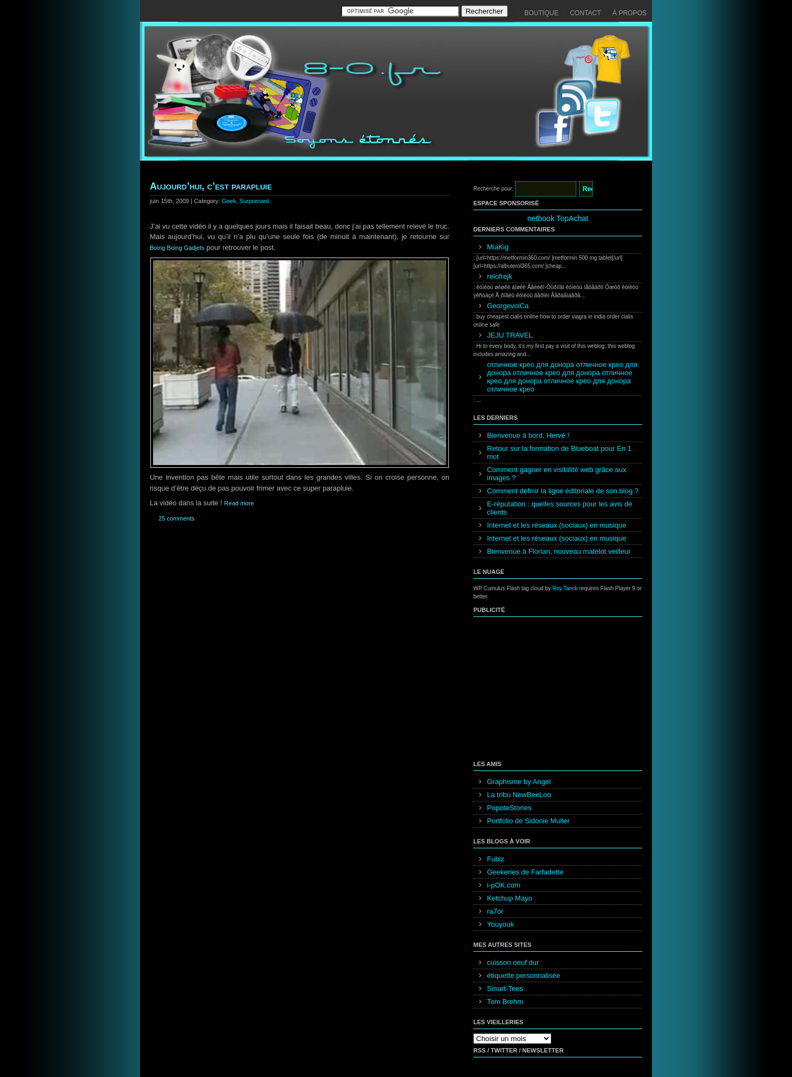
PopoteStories (509, 808)
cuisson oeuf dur (513, 962)
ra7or (495, 911)
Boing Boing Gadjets (177, 247)
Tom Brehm (505, 1002)
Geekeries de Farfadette (525, 872)
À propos (629, 13)
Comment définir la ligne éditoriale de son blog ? (562, 491)
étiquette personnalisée (523, 975)
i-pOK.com (503, 885)
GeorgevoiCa (508, 306)
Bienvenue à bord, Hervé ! (528, 435)
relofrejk (499, 276)
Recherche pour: (493, 189)
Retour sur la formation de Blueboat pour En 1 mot (559, 452)
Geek (229, 201)
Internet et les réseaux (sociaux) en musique (556, 525)
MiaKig (498, 247)
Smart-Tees (505, 988)
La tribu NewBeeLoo (519, 795)
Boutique (542, 13)
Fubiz (495, 859)
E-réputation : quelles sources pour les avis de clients (559, 508)
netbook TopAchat (557, 218)
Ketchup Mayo (509, 898)
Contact (585, 13)
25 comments (176, 518)
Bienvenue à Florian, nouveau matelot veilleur (559, 551)
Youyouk (500, 924)
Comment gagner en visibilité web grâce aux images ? (556, 474)
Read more (239, 503)
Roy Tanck (565, 588)
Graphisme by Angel (519, 782)
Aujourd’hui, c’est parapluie (211, 186)
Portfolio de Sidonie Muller (528, 821)
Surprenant (254, 201)
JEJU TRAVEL (510, 335)
